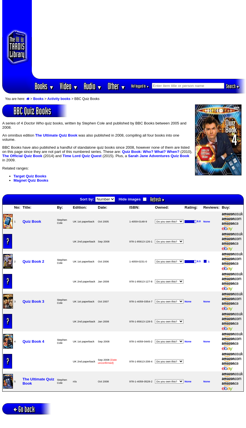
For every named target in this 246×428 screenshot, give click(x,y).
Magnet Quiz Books (31, 180)
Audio (93, 86)
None (206, 221)
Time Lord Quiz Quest (82, 156)
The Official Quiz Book (22, 156)
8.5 (199, 261)
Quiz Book (32, 221)
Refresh (157, 199)
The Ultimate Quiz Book (56, 135)
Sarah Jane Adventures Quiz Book (158, 156)
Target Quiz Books (30, 176)
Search (232, 86)
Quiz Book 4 (33, 341)
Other (117, 86)
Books (44, 86)
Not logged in (140, 86)
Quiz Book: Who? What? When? (150, 152)
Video (69, 86)
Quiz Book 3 (33, 301)
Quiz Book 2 (33, 261)
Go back (24, 409)
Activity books (58, 99)
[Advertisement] (139, 39)
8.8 (199, 221)
